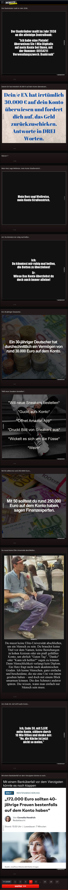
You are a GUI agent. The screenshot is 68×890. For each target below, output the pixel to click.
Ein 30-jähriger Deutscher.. (11, 312)
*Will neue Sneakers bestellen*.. (13, 391)
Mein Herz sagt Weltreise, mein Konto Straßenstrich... (21, 168)
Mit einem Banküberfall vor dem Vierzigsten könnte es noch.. (24, 776)
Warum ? (5, 156)
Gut (4, 79)
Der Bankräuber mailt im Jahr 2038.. (15, 8)
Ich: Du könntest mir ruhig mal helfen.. (16, 237)
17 (57, 882)
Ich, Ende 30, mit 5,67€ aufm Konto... (15, 704)
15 (45, 882)
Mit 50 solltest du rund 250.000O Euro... (16, 471)
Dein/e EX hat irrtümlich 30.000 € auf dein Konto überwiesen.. (24, 87)
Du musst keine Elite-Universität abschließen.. (19, 550)
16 (51, 882)
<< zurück (6, 882)
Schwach (10, 79)
